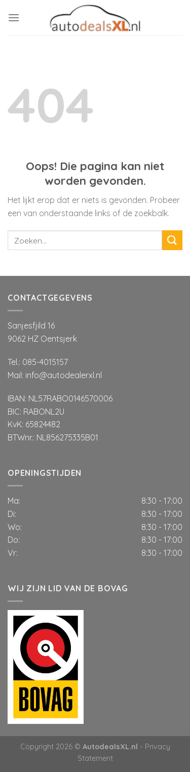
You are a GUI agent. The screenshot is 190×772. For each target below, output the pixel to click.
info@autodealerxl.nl (63, 375)
